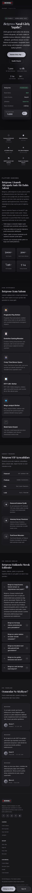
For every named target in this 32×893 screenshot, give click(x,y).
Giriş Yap (4, 844)
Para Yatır (4, 850)
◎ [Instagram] (11, 815)
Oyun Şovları (5, 832)
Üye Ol (24, 889)
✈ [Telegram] (15, 815)
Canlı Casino (5, 825)
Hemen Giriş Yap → (16, 54)
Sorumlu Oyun (5, 866)
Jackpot (4, 835)
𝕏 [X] (7, 815)
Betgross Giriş (8, 889)
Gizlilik (3, 869)
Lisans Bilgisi (5, 863)
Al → (24, 113)
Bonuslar (4, 854)
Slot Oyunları (5, 828)
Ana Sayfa (4, 8)
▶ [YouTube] (19, 815)
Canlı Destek (5, 872)
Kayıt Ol (4, 847)
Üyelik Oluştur (16, 61)
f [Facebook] (3, 815)
